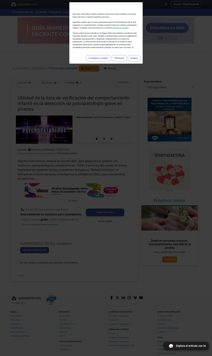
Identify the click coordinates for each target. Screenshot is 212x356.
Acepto (134, 58)
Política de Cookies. (120, 28)
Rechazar (119, 58)
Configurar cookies (98, 58)
